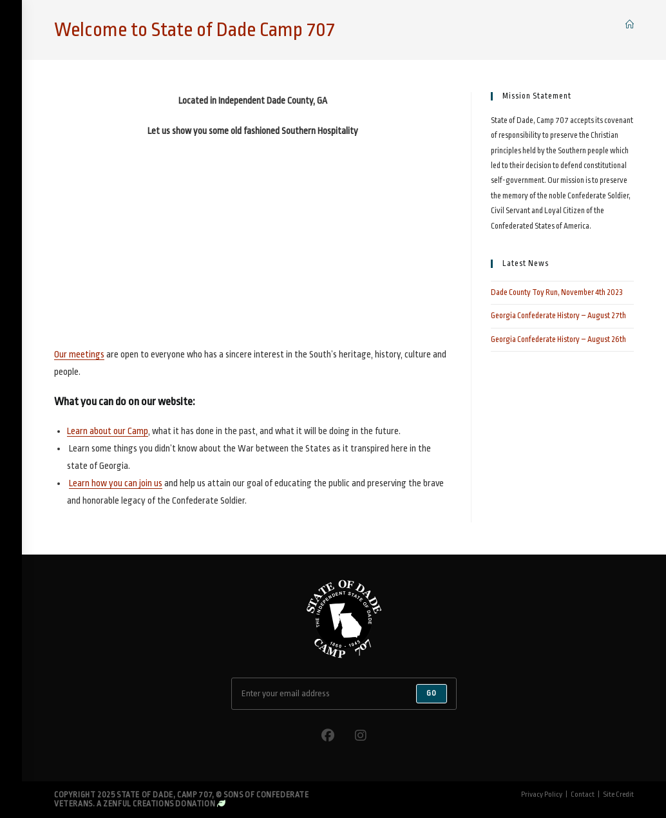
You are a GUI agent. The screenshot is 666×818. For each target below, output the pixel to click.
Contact (583, 794)
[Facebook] (328, 736)
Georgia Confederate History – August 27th (558, 315)
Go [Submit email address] (431, 693)
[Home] (629, 25)
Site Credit (618, 794)
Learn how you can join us (115, 483)
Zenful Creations (138, 803)
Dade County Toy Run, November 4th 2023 (557, 292)
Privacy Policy (541, 794)
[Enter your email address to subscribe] (344, 694)
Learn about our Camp (107, 431)
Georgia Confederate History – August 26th (558, 339)
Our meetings (79, 354)
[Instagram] (360, 736)
